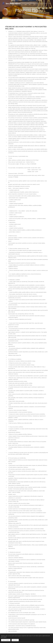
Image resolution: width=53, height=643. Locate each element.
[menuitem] (28, 3)
